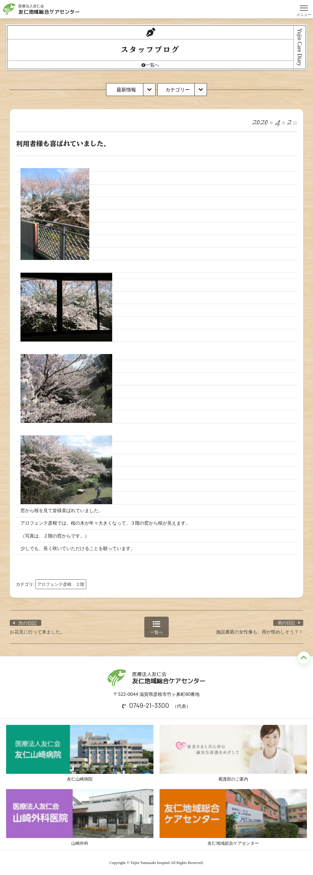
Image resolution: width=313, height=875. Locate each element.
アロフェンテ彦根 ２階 (60, 584)
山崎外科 (79, 817)
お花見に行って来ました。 (37, 631)
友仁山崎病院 (79, 753)
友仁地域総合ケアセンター (233, 817)
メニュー (304, 5)
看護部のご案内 (233, 753)
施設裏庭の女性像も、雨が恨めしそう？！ (259, 631)
